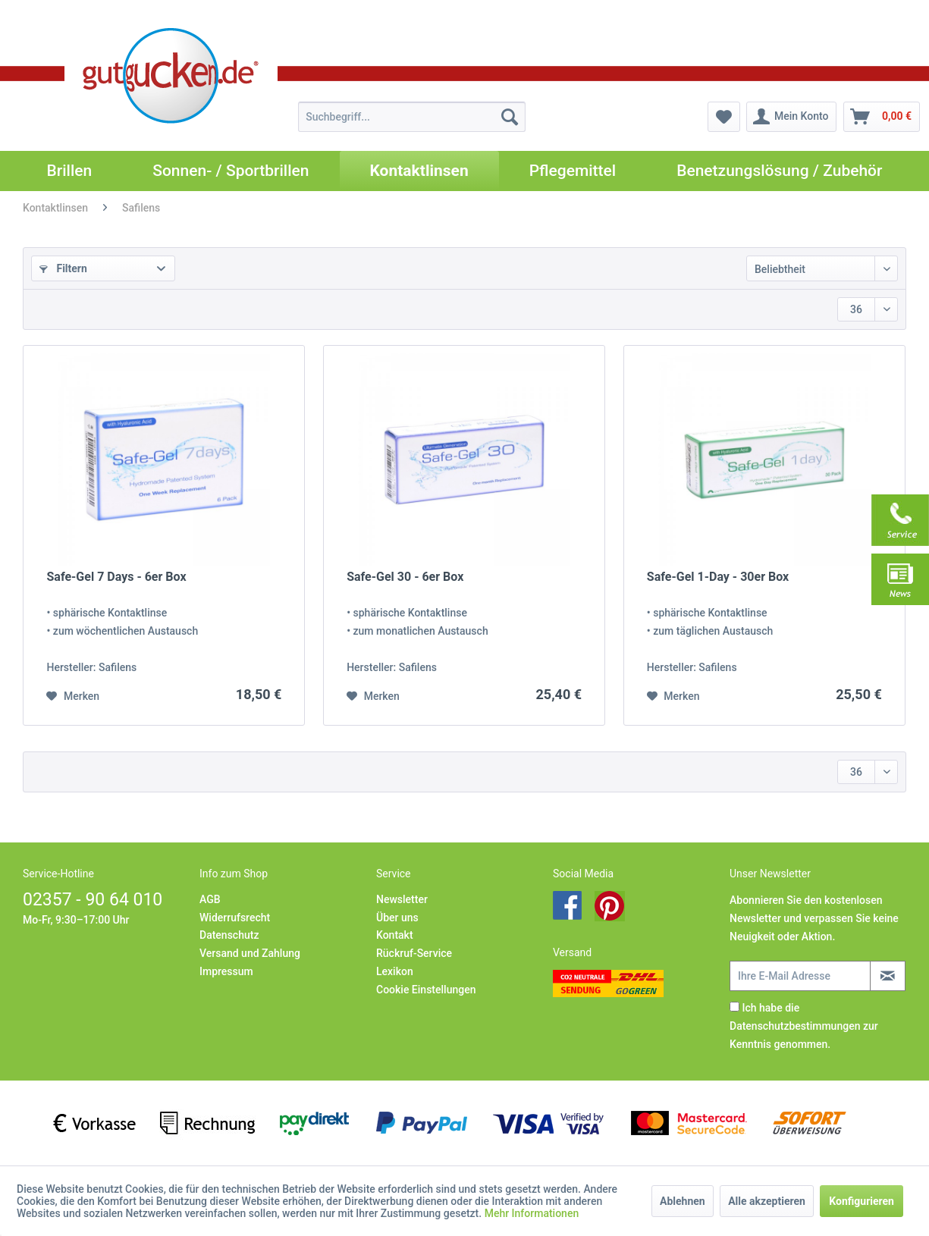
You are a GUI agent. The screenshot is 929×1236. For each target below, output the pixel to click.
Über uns (397, 917)
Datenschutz (229, 935)
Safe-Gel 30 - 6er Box (405, 576)
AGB (210, 899)
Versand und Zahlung (249, 953)
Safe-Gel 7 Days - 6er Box (116, 576)
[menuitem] (412, 117)
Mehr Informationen (532, 1213)
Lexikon (394, 971)
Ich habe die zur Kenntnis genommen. (804, 1026)
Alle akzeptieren (766, 1201)
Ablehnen (682, 1201)
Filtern (63, 268)
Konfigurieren (861, 1201)
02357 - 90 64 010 (92, 899)
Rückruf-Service (414, 953)
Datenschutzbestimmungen (795, 1026)
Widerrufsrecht (234, 917)
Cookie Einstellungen (425, 989)
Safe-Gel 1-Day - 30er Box (718, 576)
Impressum (226, 971)
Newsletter (402, 899)
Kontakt (394, 935)
